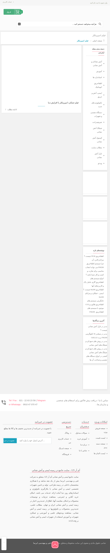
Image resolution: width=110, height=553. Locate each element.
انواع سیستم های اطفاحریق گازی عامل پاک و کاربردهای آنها (94, 282)
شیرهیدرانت (97, 122)
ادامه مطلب (11, 109)
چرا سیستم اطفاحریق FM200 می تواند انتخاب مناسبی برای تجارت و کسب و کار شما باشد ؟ (94, 269)
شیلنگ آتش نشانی (97, 130)
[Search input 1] (59, 24)
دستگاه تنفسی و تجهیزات (96, 114)
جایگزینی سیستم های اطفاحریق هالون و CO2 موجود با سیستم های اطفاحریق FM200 (95, 306)
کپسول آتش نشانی (97, 140)
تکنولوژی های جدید (97, 105)
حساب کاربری (7, 2)
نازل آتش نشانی (98, 155)
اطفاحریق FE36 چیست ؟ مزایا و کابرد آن (94, 258)
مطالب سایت (96, 148)
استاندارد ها (97, 77)
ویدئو (100, 163)
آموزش (99, 71)
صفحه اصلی (97, 41)
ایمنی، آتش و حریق (97, 95)
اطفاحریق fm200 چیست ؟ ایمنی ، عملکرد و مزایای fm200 (93, 293)
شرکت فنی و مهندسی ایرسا (45, 543)
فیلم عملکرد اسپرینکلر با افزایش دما (63, 103)
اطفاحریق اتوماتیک (98, 85)
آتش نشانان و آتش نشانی (96, 63)
